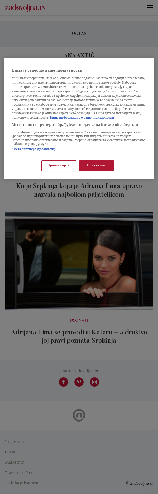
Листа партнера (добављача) (34, 149)
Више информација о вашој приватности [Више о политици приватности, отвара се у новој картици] (82, 118)
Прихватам (96, 165)
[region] (79, 118)
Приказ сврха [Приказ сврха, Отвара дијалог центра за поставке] (59, 165)
